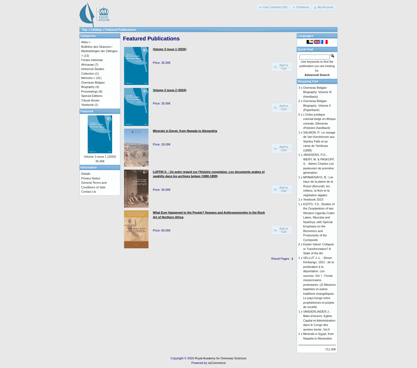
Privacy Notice (90, 178)
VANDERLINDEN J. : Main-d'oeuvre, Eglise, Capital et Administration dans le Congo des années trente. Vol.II (319, 320)
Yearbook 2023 (313, 199)
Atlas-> (86, 42)
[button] (273, 7)
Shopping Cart (308, 81)
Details (85, 173)
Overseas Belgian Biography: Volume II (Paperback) (317, 105)
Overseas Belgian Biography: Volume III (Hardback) (317, 92)
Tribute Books (90, 100)
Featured (86, 111)
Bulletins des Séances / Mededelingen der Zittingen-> (99, 51)
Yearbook (87, 104)
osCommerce (217, 362)
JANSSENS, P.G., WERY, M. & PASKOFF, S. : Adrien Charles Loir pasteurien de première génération (319, 163)
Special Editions (91, 95)
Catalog (96, 29)
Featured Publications (120, 29)
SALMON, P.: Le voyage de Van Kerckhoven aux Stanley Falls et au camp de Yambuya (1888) (319, 141)
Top (84, 29)
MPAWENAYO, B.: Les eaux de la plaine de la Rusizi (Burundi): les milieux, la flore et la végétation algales (318, 186)
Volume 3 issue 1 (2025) (100, 156)
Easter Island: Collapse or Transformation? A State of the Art (318, 249)
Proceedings (89, 91)
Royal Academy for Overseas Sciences (220, 358)
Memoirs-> (88, 78)
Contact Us (88, 191)
